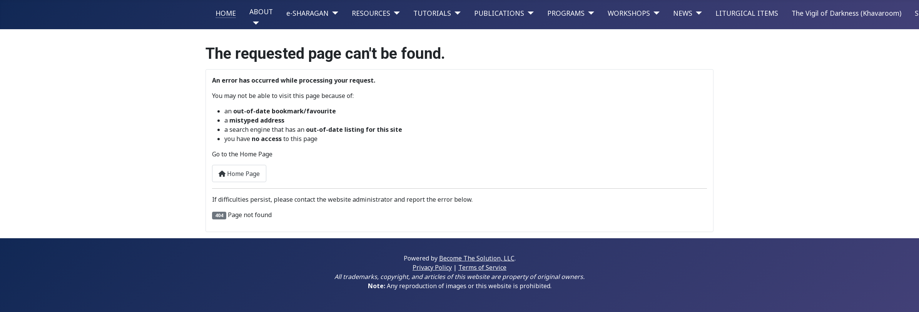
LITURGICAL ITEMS (746, 13)
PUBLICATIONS (499, 13)
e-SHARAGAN (307, 13)
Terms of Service (482, 267)
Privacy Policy (432, 267)
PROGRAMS (566, 13)
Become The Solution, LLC (477, 258)
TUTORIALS (432, 13)
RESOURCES (371, 13)
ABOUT (261, 11)
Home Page (239, 173)
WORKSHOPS (629, 13)
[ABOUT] (254, 23)
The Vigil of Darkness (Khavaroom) (846, 13)
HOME (226, 13)
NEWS (682, 13)
